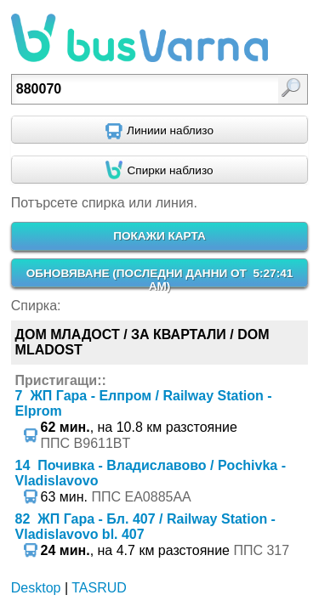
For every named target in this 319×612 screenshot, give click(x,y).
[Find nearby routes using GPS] (159, 130)
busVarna (139, 38)
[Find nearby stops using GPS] (159, 170)
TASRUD (99, 588)
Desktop (36, 588)
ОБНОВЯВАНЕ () (159, 279)
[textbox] (139, 89)
